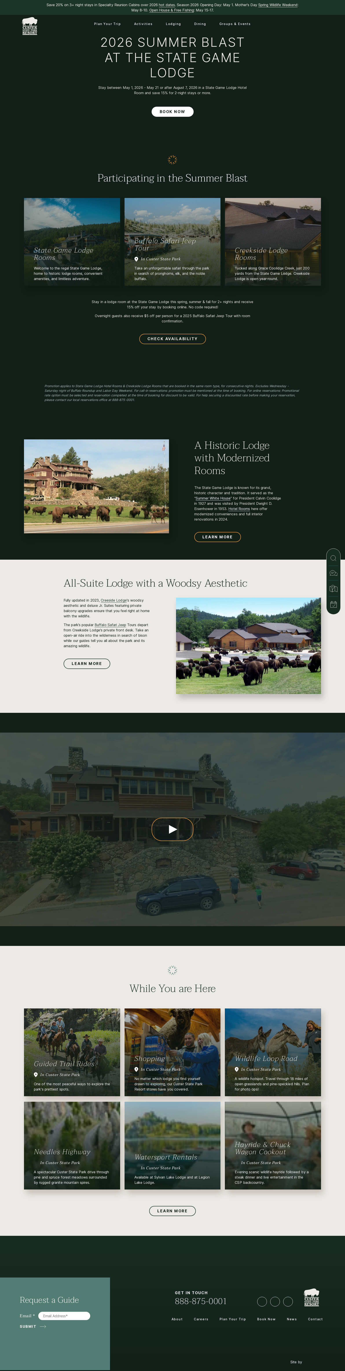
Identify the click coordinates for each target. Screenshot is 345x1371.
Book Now (172, 112)
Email (26, 1316)
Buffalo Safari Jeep (110, 625)
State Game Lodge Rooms (63, 254)
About (177, 1319)
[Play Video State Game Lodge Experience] (172, 829)
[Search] (333, 558)
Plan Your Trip (107, 24)
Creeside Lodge (114, 600)
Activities (143, 24)
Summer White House (213, 498)
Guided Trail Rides (64, 1064)
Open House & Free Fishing (171, 10)
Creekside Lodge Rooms (261, 254)
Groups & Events (235, 24)
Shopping (149, 1059)
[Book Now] (333, 604)
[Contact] (333, 573)
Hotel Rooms (239, 509)
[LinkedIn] (288, 1301)
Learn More (217, 537)
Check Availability (172, 339)
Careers (201, 1319)
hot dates (167, 5)
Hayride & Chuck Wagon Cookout (263, 1148)
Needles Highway (62, 1152)
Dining (200, 24)
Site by (306, 1354)
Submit (28, 1326)
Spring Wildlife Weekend (277, 5)
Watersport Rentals (165, 1157)
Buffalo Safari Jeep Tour (165, 244)
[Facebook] (262, 1301)
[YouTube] (275, 1301)
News (292, 1319)
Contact (315, 1319)
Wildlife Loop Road (266, 1059)
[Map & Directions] (333, 588)
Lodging (173, 24)
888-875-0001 (201, 1301)
